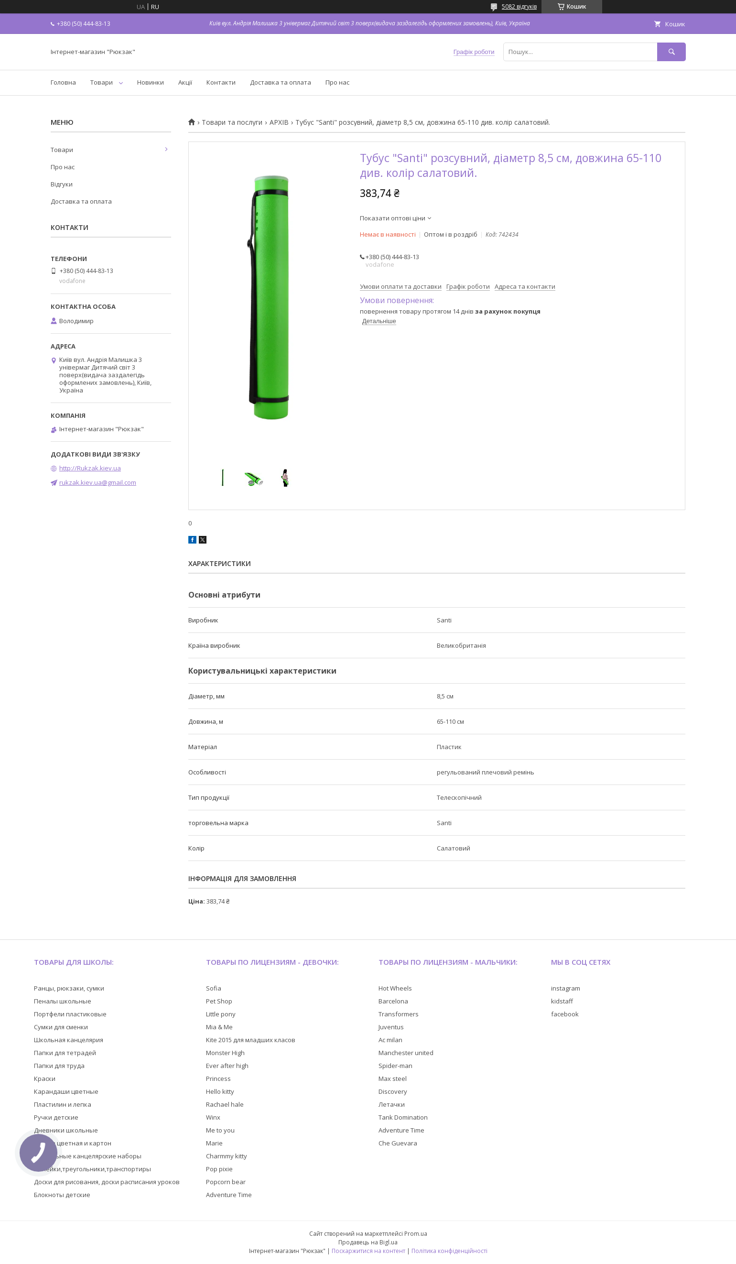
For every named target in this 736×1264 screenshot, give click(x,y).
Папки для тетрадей (65, 1052)
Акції (185, 82)
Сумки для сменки (61, 1027)
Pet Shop (219, 1001)
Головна (63, 82)
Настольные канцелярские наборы (87, 1156)
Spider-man (395, 1065)
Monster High (225, 1052)
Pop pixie (219, 1169)
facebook (565, 1014)
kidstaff (562, 1001)
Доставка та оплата (280, 82)
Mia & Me (219, 1027)
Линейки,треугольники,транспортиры (92, 1169)
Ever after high (227, 1065)
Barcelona (393, 1001)
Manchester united (406, 1052)
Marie (214, 1143)
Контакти (221, 82)
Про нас (337, 82)
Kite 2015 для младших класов (250, 1039)
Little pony (221, 1014)
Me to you (220, 1130)
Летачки (392, 1104)
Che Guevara (398, 1143)
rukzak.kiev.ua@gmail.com (97, 482)
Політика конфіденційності (449, 1251)
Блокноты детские (62, 1194)
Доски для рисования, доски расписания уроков (107, 1181)
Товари (101, 82)
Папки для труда (59, 1065)
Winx (213, 1117)
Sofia (213, 988)
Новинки (150, 82)
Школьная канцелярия (68, 1039)
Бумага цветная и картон (72, 1143)
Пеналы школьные (62, 1001)
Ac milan (390, 1039)
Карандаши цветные (66, 1091)
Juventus (391, 1027)
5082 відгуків (519, 6)
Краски (44, 1078)
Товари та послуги (232, 122)
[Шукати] (671, 52)
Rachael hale (225, 1104)
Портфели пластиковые (70, 1014)
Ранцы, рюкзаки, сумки (69, 988)
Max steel (393, 1078)
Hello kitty (220, 1091)
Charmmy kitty (226, 1156)
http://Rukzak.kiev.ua (90, 468)
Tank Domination (403, 1117)
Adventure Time (229, 1194)
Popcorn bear (226, 1181)
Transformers (399, 1014)
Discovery (393, 1091)
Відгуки (62, 184)
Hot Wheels (395, 988)
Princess (218, 1078)
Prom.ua (415, 1234)
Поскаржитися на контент (368, 1251)
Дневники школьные (66, 1130)
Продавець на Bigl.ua (368, 1242)
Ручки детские (56, 1117)
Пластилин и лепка (62, 1104)
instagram (565, 988)
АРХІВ (279, 122)
